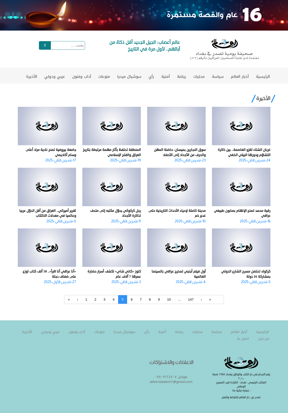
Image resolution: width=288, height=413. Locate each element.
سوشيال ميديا (129, 76)
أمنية (165, 76)
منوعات (104, 76)
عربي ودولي (54, 76)
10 (169, 299)
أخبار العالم (240, 76)
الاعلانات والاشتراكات (171, 362)
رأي (151, 76)
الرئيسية (263, 76)
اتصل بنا (243, 338)
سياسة (218, 76)
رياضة (181, 76)
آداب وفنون (81, 76)
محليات (199, 76)
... (179, 299)
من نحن (263, 338)
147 (191, 299)
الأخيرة (31, 76)
